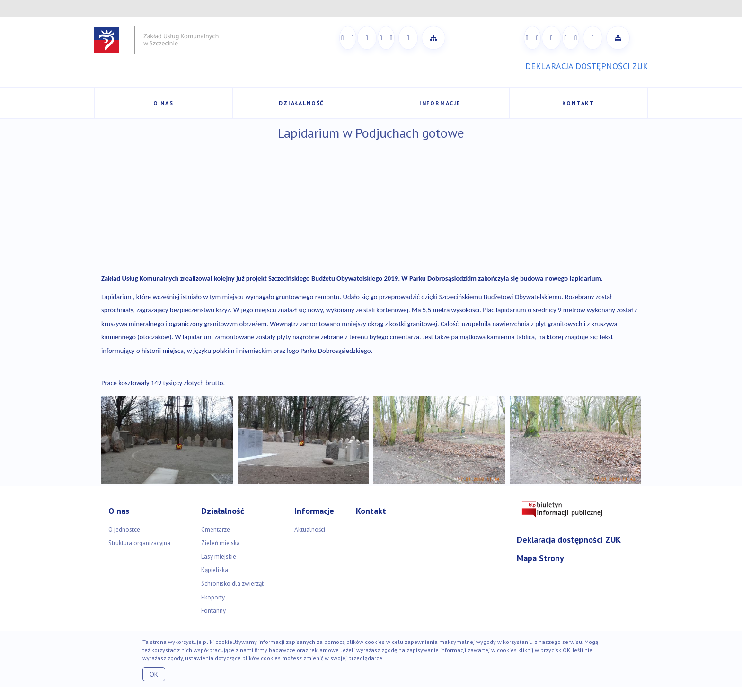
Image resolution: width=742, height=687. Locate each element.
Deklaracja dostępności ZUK (569, 539)
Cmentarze (215, 530)
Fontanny (213, 611)
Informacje (440, 102)
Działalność (301, 102)
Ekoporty (213, 597)
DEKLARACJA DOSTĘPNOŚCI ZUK (586, 66)
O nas (163, 102)
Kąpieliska (214, 570)
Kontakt (578, 102)
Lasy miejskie (218, 557)
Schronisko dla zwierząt (232, 584)
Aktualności (309, 530)
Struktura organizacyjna (139, 543)
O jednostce (124, 530)
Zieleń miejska (220, 543)
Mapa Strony (540, 558)
